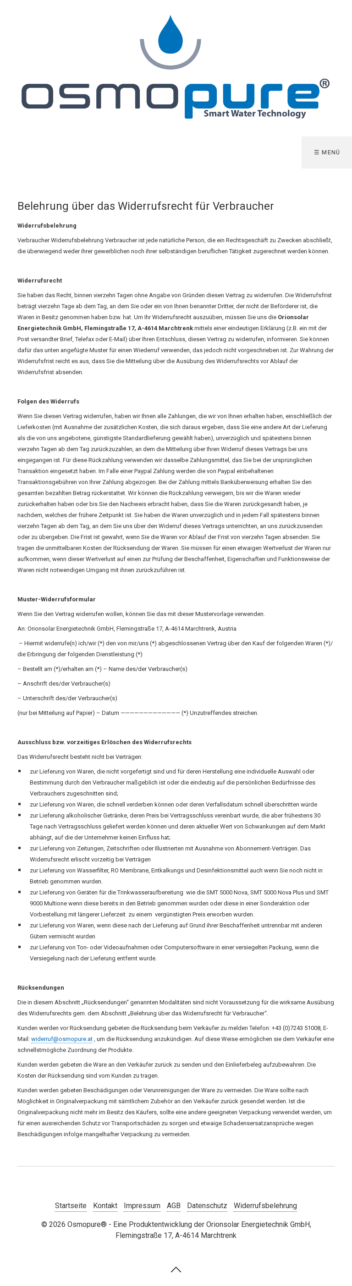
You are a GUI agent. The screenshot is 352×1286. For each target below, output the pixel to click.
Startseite (71, 1205)
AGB (174, 1205)
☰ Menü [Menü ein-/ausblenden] (327, 152)
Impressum (142, 1205)
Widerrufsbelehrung (265, 1205)
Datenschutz (207, 1205)
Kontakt (105, 1205)
